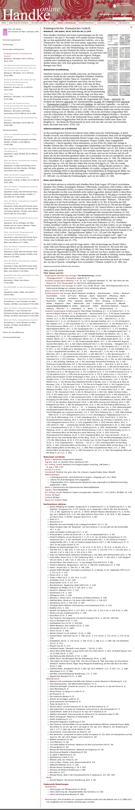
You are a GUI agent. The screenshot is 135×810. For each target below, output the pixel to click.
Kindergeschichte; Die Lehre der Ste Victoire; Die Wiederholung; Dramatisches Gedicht (20, 82)
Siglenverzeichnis (52, 266)
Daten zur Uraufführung (13, 332)
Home (3, 23)
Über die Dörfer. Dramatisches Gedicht (21, 299)
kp (125, 262)
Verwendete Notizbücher (13, 49)
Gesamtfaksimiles (86, 23)
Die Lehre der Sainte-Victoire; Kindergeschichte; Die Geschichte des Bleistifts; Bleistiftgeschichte (20, 105)
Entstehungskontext (11, 40)
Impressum (105, 14)
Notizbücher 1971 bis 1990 (43, 23)
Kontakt (115, 14)
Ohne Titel (8, 94)
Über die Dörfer (15, 29)
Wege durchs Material (19, 23)
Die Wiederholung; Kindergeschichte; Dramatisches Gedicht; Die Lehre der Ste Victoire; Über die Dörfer (20, 68)
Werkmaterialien (10, 130)
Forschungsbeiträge (106, 23)
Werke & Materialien (66, 23)
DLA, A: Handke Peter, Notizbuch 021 (70, 462)
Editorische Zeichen (70, 266)
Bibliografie (124, 23)
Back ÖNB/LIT (126, 14)
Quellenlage (8, 45)
